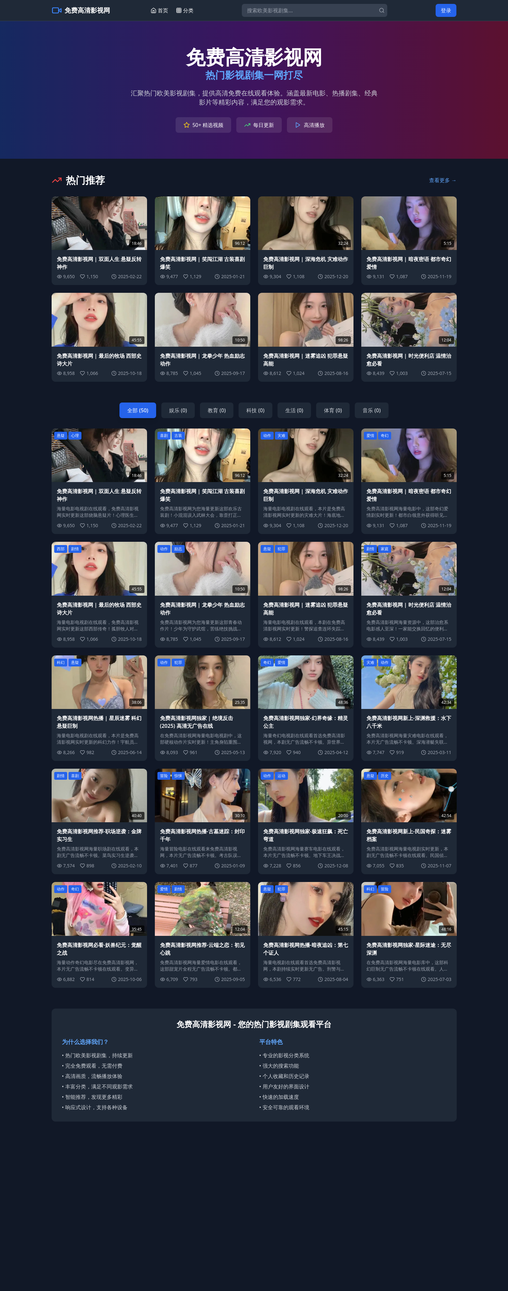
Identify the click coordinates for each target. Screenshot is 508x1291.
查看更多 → (442, 180)
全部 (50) (137, 410)
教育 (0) (217, 410)
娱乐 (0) (178, 410)
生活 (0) (294, 410)
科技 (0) (255, 410)
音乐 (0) (371, 410)
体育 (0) (333, 410)
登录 (446, 10)
